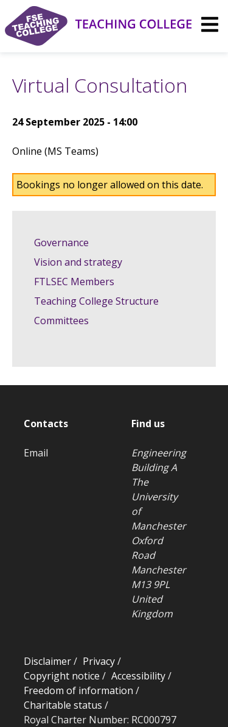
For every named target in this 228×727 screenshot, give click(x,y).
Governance (61, 242)
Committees (61, 320)
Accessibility (138, 676)
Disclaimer (47, 661)
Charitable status (63, 705)
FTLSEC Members (74, 281)
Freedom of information (78, 690)
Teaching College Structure (96, 301)
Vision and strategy (78, 262)
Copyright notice (62, 676)
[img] (209, 24)
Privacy (99, 661)
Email (36, 452)
